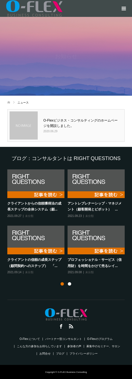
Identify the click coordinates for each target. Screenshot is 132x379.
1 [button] (62, 284)
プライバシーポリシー (84, 353)
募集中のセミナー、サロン (103, 346)
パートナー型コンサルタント (63, 338)
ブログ (60, 353)
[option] (67, 222)
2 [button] (69, 284)
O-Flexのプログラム (100, 338)
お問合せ (45, 353)
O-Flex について (30, 338)
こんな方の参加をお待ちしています (39, 346)
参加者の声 (74, 346)
